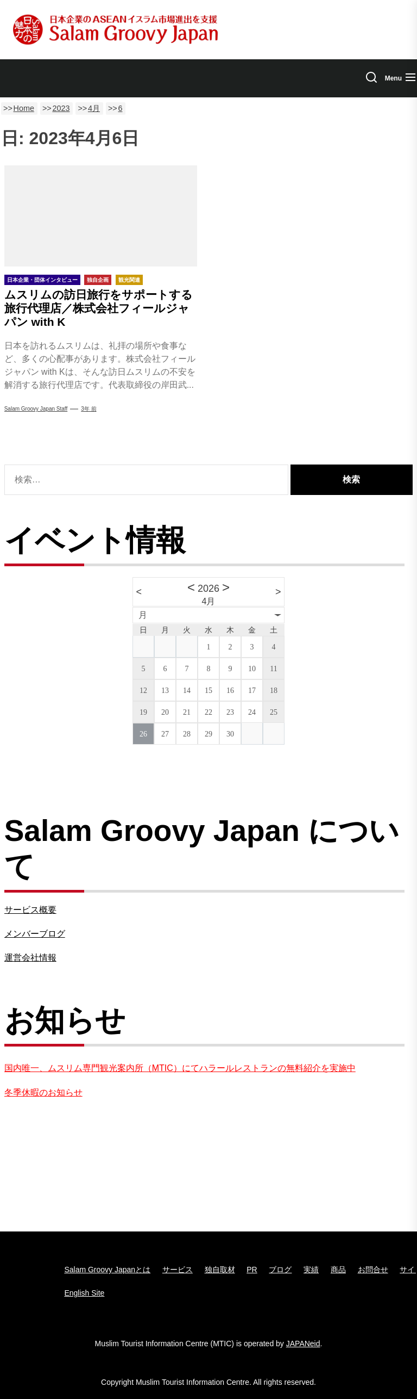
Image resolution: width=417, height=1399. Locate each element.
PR (252, 1269)
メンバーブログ (34, 933)
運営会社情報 (30, 957)
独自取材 (220, 1269)
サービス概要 (30, 909)
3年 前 (88, 409)
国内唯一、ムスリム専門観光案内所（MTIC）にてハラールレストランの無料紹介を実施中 (180, 1068)
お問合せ (373, 1269)
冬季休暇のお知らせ (43, 1092)
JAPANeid (303, 1343)
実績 (311, 1269)
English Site (84, 1293)
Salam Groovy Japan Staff (36, 409)
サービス (177, 1269)
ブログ (280, 1269)
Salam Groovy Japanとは (107, 1269)
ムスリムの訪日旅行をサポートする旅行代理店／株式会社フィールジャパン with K (98, 308)
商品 (338, 1269)
